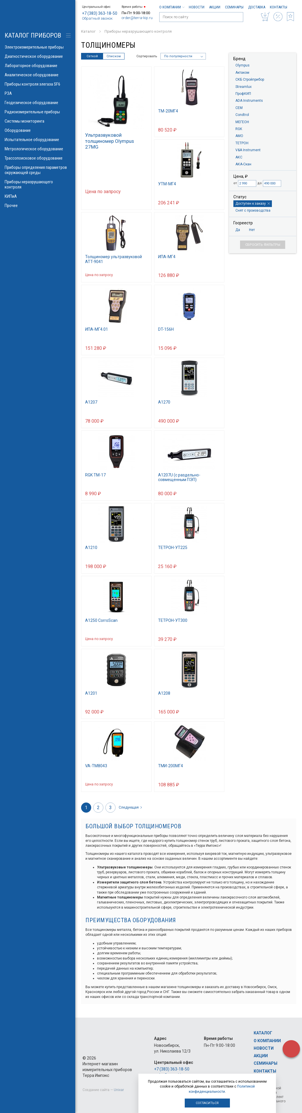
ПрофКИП (243, 94)
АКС (238, 157)
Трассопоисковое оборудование (38, 158)
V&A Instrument (248, 150)
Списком (114, 56)
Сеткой (92, 56)
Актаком (242, 73)
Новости (196, 7)
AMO (239, 136)
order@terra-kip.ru (137, 18)
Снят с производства (252, 210)
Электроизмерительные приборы (38, 47)
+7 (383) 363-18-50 (99, 13)
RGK (238, 129)
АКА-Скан (243, 164)
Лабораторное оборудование (38, 65)
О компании (171, 7)
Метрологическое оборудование (38, 148)
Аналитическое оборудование (38, 74)
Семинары (234, 7)
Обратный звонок (97, 18)
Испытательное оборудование (38, 139)
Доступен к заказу (252, 203)
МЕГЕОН (242, 122)
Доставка (256, 7)
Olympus (242, 65)
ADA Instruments (249, 101)
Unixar (119, 1090)
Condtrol (242, 115)
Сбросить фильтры (262, 245)
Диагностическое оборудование (38, 56)
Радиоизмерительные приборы (38, 111)
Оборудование (38, 130)
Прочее (38, 205)
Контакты (278, 7)
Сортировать (146, 56)
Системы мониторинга (38, 121)
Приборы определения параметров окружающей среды (38, 170)
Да (237, 230)
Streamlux (243, 87)
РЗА (38, 93)
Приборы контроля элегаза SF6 (38, 84)
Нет (252, 230)
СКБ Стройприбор (249, 79)
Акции (214, 7)
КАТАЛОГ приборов (33, 35)
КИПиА (38, 196)
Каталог (263, 1033)
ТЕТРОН (241, 143)
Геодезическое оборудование (38, 102)
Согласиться (207, 1103)
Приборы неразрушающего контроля (38, 184)
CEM (239, 108)
